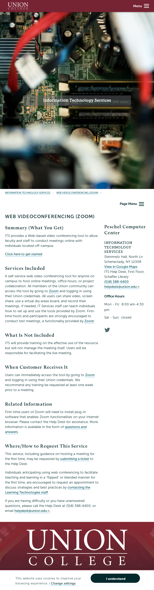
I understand (116, 578)
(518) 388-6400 (116, 282)
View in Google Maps (120, 267)
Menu (141, 6)
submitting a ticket (74, 459)
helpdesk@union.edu (32, 511)
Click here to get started (23, 254)
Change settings (63, 583)
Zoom (54, 291)
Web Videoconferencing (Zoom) (77, 192)
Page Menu (132, 204)
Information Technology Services (27, 192)
